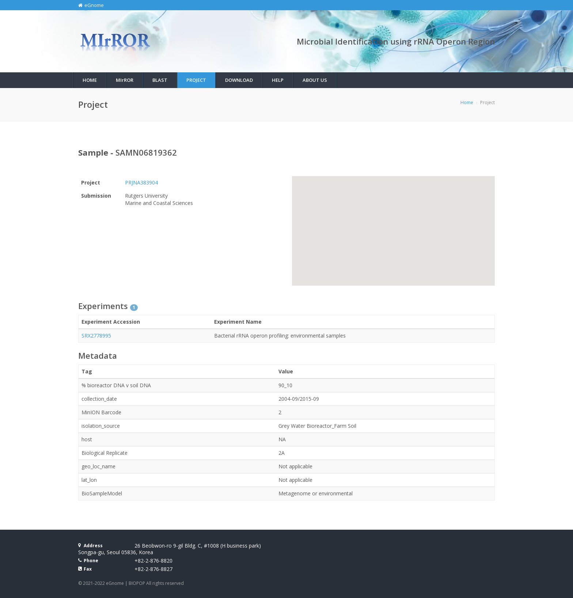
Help (278, 80)
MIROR (124, 80)
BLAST (159, 80)
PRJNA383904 (141, 182)
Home (90, 80)
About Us (315, 80)
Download (239, 80)
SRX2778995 (96, 335)
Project (196, 80)
